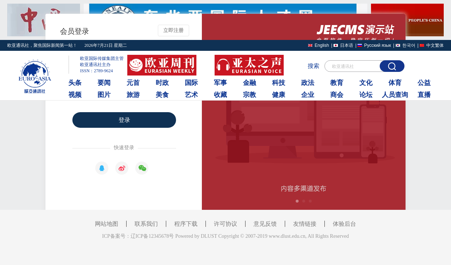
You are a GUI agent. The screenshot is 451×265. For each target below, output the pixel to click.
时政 (162, 82)
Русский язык (377, 45)
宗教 (249, 94)
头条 (74, 82)
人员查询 (395, 94)
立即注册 (173, 30)
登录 (124, 120)
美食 (162, 94)
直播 (424, 94)
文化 (365, 82)
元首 (133, 82)
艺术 (191, 94)
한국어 (408, 45)
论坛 (365, 94)
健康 (278, 94)
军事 (220, 82)
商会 (336, 94)
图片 (104, 94)
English (322, 45)
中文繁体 (435, 45)
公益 (424, 82)
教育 (336, 82)
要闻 (104, 82)
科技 (278, 82)
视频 (74, 94)
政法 (307, 82)
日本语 (346, 45)
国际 (191, 82)
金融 (249, 82)
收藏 (220, 94)
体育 (395, 82)
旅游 (133, 94)
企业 (307, 94)
